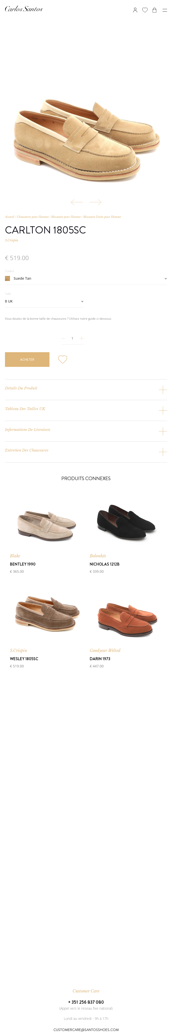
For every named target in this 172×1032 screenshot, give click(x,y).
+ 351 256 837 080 (86, 1002)
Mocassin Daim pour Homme (102, 217)
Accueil (9, 217)
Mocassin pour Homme (66, 217)
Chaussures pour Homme (33, 217)
